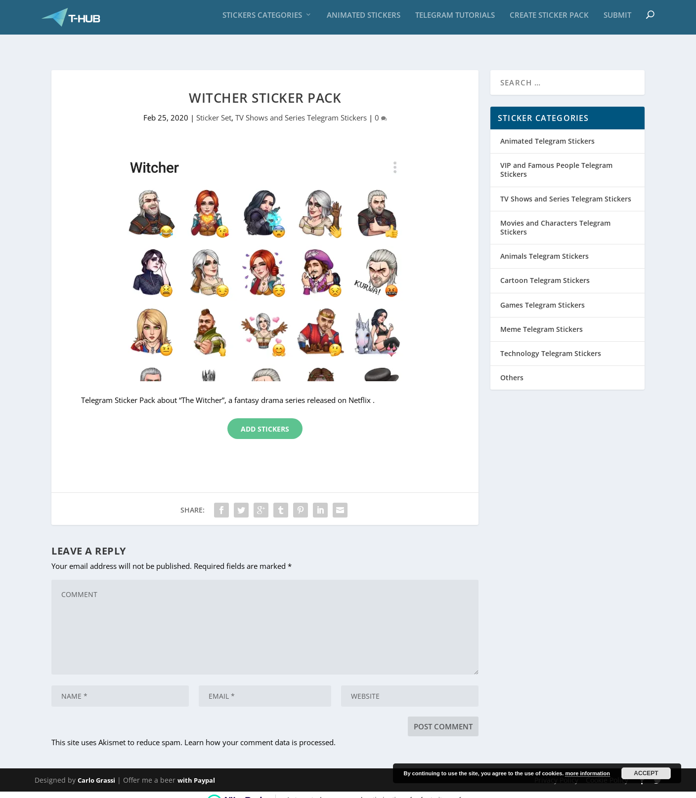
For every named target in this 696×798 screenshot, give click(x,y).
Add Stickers (265, 418)
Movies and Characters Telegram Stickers (555, 216)
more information (587, 773)
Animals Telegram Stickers (544, 245)
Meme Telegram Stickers (541, 318)
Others (511, 366)
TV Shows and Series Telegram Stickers (301, 107)
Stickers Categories (262, 19)
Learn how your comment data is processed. (260, 731)
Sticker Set (213, 107)
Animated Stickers (363, 19)
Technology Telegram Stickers (550, 342)
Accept (646, 773)
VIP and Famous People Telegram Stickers (556, 159)
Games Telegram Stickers (542, 293)
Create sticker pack (549, 19)
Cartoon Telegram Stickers (545, 269)
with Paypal (196, 769)
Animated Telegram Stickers (547, 130)
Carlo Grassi (96, 769)
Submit (617, 19)
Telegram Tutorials (455, 19)
